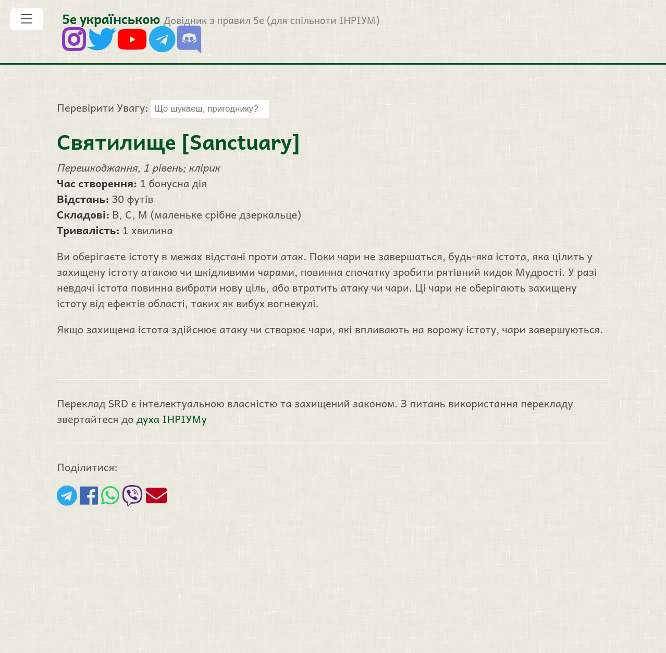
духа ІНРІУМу (172, 418)
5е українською (111, 18)
